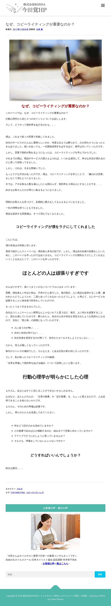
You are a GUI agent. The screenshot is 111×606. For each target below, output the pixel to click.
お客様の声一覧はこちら (55, 563)
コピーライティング (35, 492)
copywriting (18, 492)
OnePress (93, 595)
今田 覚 (39, 29)
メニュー (102, 5)
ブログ (20, 489)
